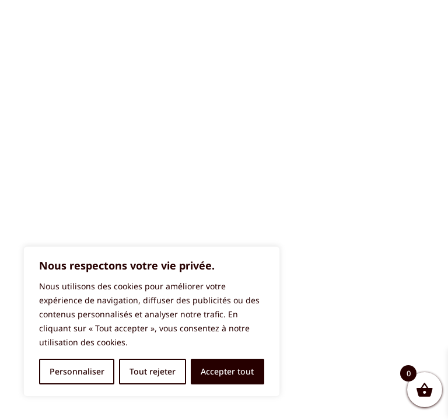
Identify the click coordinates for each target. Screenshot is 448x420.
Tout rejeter (153, 371)
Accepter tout (227, 371)
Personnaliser (77, 371)
